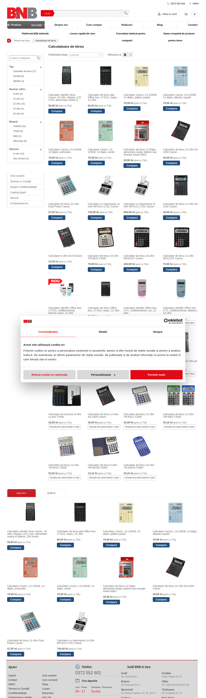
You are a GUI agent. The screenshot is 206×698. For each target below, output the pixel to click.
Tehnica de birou (22, 40)
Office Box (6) (20, 141)
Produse (25, 24)
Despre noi (61, 24)
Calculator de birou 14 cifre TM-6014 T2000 (63, 466)
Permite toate (156, 374)
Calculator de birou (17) (24, 71)
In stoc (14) (18, 153)
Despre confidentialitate (23, 186)
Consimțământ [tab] (48, 331)
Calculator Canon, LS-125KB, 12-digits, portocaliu (65, 150)
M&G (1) (17, 136)
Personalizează (103, 374)
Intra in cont (169, 14)
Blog (160, 24)
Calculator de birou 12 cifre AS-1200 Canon (180, 205)
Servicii (14, 197)
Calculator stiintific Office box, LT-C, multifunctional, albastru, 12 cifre (180, 310)
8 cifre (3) (18, 94)
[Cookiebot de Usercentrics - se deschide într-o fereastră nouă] (167, 321)
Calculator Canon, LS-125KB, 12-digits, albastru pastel (180, 96)
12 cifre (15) (19, 104)
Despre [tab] (157, 331)
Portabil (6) (18, 76)
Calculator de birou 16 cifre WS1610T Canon (138, 257)
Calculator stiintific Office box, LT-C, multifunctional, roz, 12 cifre (140, 310)
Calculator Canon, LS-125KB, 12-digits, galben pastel (140, 96)
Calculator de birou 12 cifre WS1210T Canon (178, 257)
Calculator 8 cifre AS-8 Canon (65, 256)
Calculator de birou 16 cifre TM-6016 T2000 (103, 257)
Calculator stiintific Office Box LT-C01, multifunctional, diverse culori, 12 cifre (64, 310)
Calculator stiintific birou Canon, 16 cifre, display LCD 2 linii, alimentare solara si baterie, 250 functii (64, 97)
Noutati (21, 493)
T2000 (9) (18, 131)
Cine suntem (17, 175)
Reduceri (126, 24)
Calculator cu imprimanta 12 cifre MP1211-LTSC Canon (139, 205)
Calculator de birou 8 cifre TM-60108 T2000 (102, 466)
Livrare (46, 688)
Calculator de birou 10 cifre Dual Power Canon (63, 205)
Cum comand (49, 679)
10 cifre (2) (18, 99)
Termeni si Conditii (20, 181)
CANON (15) (19, 126)
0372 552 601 (178, 3)
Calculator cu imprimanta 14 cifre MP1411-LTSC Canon (104, 205)
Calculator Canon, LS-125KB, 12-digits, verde (101, 150)
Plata (45, 684)
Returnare (47, 693)
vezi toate (36, 24)
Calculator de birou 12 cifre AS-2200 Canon (180, 150)
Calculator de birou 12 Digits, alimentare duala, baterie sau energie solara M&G (140, 152)
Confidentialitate (17, 693)
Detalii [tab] (103, 331)
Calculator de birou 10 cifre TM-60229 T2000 (138, 466)
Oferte (51, 493)
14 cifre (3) (18, 108)
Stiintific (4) (18, 81)
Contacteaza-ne (19, 203)
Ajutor (196, 3)
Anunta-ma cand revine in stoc (65, 427)
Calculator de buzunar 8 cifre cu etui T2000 (64, 415)
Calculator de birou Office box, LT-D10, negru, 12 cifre (103, 309)
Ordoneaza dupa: (58, 54)
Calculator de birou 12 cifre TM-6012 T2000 (138, 415)
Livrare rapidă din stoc (82, 33)
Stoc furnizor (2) (21, 158)
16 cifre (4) (18, 113)
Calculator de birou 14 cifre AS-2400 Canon (103, 415)
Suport (12, 675)
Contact (12, 679)
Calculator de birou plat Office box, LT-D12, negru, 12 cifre (103, 97)
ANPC (12, 684)
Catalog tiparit (18, 192)
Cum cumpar (94, 24)
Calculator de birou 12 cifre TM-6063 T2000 (178, 415)
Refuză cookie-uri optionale (50, 374)
